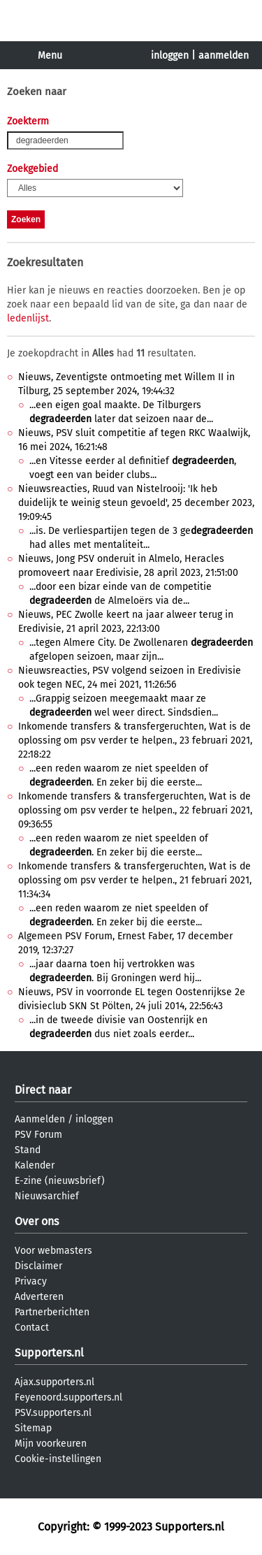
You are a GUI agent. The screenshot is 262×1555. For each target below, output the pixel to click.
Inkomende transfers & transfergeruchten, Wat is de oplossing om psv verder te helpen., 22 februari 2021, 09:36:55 (135, 810)
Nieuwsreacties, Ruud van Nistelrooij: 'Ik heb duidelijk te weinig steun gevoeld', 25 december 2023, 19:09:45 (136, 503)
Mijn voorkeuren (51, 1443)
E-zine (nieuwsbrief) (60, 1181)
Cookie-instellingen (58, 1459)
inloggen (170, 56)
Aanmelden (40, 1119)
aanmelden (223, 56)
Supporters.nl (49, 1352)
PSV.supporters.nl (53, 1413)
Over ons (37, 1221)
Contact (32, 1327)
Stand (28, 1150)
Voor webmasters (53, 1251)
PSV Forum (38, 1135)
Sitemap (33, 1428)
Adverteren (39, 1297)
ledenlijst (28, 318)
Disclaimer (38, 1266)
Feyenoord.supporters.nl (68, 1397)
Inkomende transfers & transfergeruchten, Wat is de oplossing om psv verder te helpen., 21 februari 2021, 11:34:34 (135, 880)
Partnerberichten (52, 1312)
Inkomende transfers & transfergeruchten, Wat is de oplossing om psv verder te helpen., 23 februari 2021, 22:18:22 (135, 740)
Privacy (31, 1281)
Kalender (34, 1165)
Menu (50, 56)
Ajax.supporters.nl (54, 1382)
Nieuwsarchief (47, 1196)
